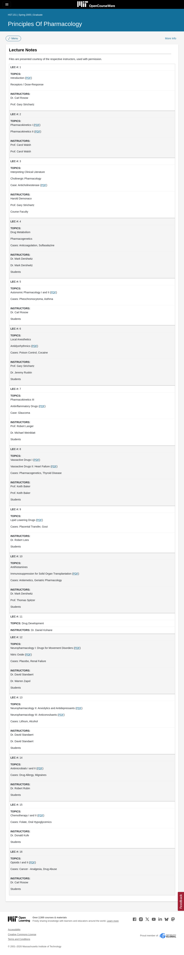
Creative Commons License (22, 934)
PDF (28, 77)
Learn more (113, 921)
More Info (170, 38)
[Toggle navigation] (7, 4)
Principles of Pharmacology (45, 24)
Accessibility (14, 929)
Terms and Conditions (19, 939)
